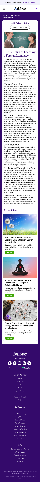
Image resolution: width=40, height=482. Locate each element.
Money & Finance (20, 417)
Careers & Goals (20, 420)
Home (5, 15)
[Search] (36, 8)
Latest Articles (15, 15)
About (20, 379)
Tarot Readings (20, 423)
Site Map (20, 461)
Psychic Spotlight (20, 391)
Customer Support (20, 397)
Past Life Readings (20, 435)
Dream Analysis (20, 438)
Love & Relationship (20, 414)
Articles (20, 394)
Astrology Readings (20, 432)
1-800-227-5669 (29, 3)
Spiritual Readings (20, 426)
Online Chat (20, 388)
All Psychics (20, 411)
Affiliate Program (20, 452)
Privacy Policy (20, 458)
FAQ (20, 385)
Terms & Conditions (20, 455)
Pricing (20, 400)
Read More (9, 252)
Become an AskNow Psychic (20, 449)
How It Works (20, 382)
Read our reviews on (15, 368)
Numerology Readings (20, 429)
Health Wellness (8, 17)
